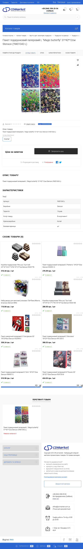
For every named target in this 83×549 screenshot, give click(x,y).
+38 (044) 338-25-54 (50, 8)
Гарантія (14, 2)
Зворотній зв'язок (62, 484)
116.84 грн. (21, 308)
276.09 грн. (62, 272)
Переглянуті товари (42, 399)
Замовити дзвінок (50, 13)
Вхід (54, 2)
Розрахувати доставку (30, 162)
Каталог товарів (41, 28)
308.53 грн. (62, 343)
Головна (6, 2)
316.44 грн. (21, 272)
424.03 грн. (62, 379)
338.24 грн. (21, 343)
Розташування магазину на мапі (55, 477)
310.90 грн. (21, 379)
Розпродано (47, 162)
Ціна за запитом (14, 152)
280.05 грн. (62, 308)
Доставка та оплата (27, 2)
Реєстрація (61, 2)
